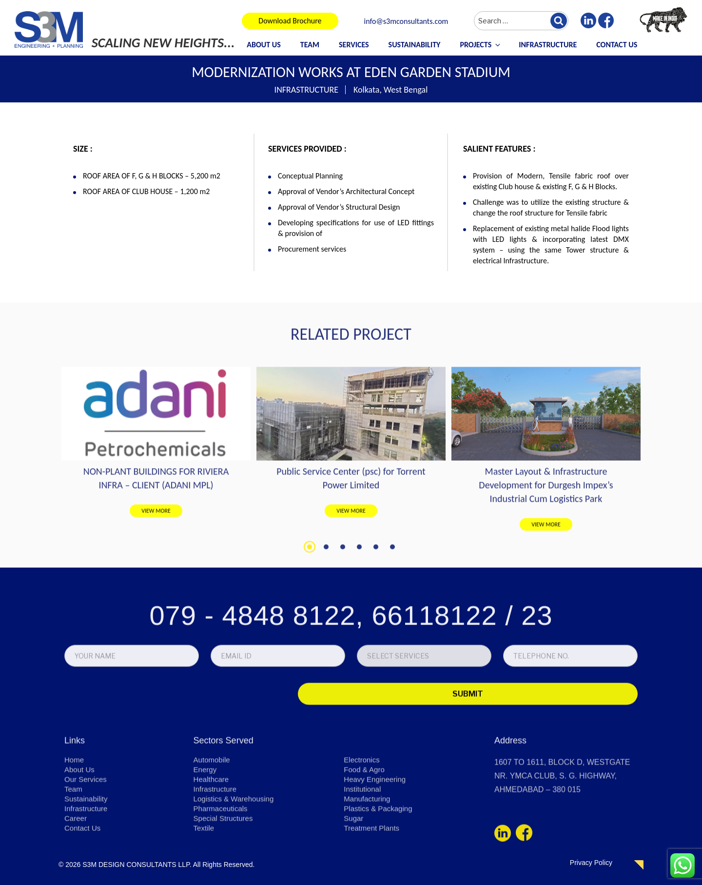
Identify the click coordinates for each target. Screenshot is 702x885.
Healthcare (212, 834)
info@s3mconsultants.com (406, 22)
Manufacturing (368, 854)
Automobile (213, 815)
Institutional (363, 844)
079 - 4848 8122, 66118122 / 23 (350, 674)
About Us (263, 44)
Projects (481, 44)
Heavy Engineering (377, 834)
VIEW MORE (156, 608)
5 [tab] (376, 644)
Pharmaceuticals (222, 864)
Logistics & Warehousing (236, 854)
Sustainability (415, 44)
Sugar (354, 873)
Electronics (363, 815)
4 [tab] (359, 644)
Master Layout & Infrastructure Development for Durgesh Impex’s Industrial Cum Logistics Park (546, 582)
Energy (206, 825)
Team (309, 44)
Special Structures (225, 873)
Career (76, 873)
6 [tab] (392, 644)
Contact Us (616, 44)
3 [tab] (343, 644)
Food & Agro (365, 825)
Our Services (86, 834)
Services (354, 44)
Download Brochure (289, 20)
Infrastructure (548, 44)
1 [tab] (309, 644)
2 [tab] (326, 644)
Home (74, 815)
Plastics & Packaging (380, 864)
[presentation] (132, 754)
